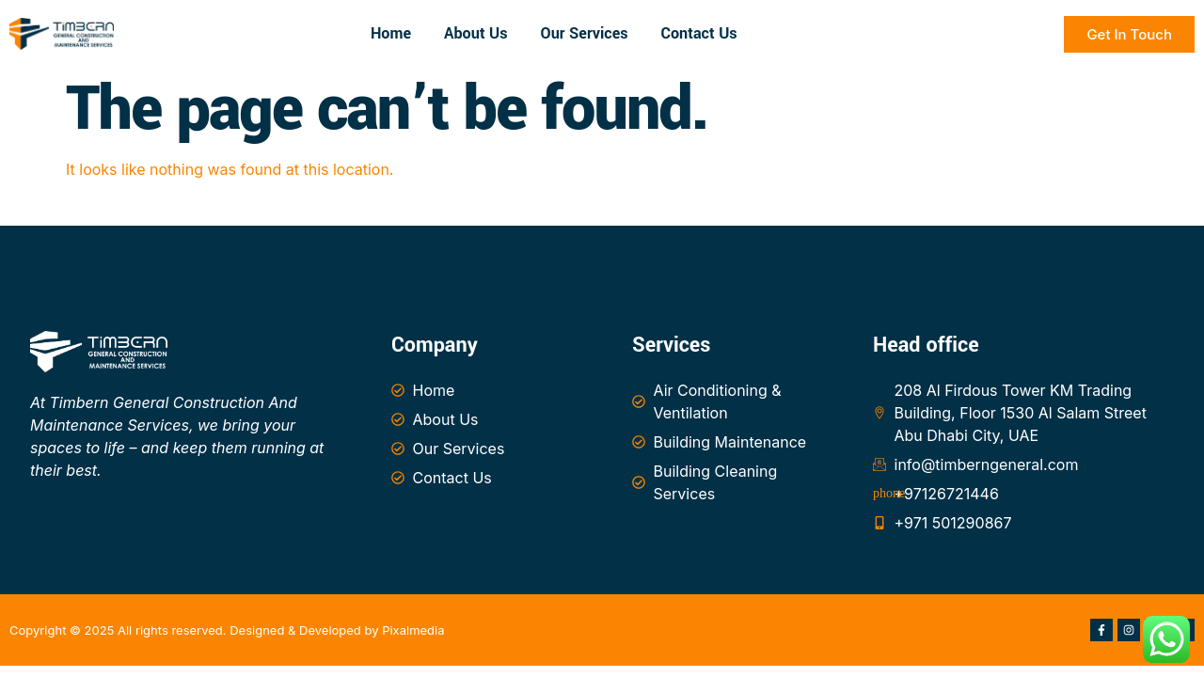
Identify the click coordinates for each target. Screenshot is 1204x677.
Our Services (584, 33)
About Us (476, 33)
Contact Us (699, 33)
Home (391, 33)
